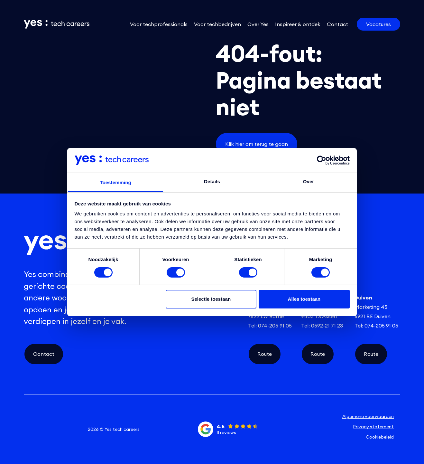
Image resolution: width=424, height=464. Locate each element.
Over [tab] (308, 181)
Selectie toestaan (211, 299)
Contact (43, 354)
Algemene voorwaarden (368, 416)
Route (264, 354)
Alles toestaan (304, 299)
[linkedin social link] (33, 429)
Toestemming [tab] (115, 182)
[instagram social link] (52, 429)
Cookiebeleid (380, 437)
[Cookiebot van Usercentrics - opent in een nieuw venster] (321, 160)
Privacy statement (373, 427)
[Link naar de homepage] (52, 24)
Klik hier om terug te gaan (256, 144)
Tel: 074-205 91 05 (270, 325)
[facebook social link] (71, 429)
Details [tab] (212, 181)
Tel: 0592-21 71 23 (322, 325)
